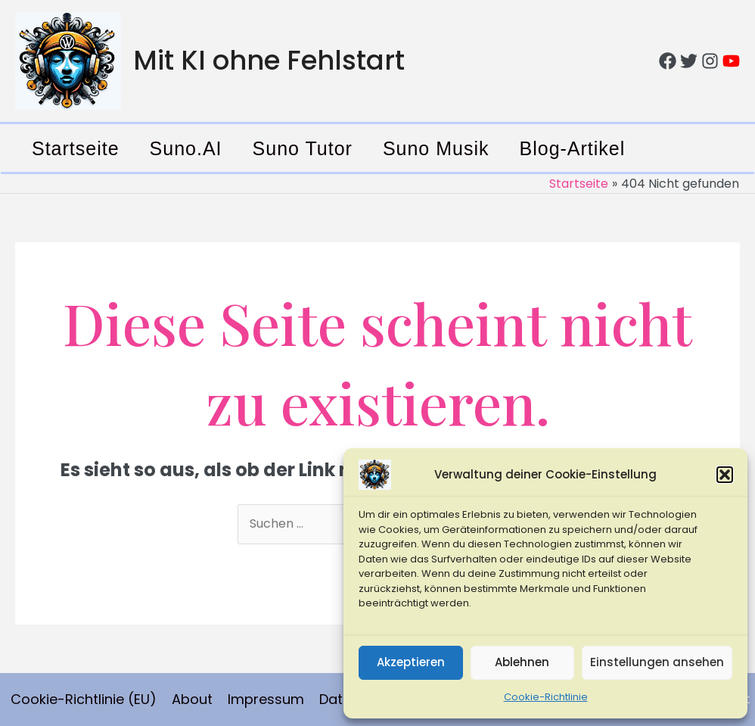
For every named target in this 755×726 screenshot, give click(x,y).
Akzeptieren (411, 662)
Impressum (266, 699)
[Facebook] (667, 61)
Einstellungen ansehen (657, 662)
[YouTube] (731, 61)
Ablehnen (522, 662)
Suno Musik (436, 148)
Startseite (76, 148)
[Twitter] (689, 61)
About (192, 699)
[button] (724, 474)
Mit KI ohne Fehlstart (269, 60)
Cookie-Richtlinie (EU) (84, 699)
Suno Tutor (303, 148)
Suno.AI (186, 148)
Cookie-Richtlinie (546, 697)
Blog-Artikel (573, 148)
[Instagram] (710, 61)
